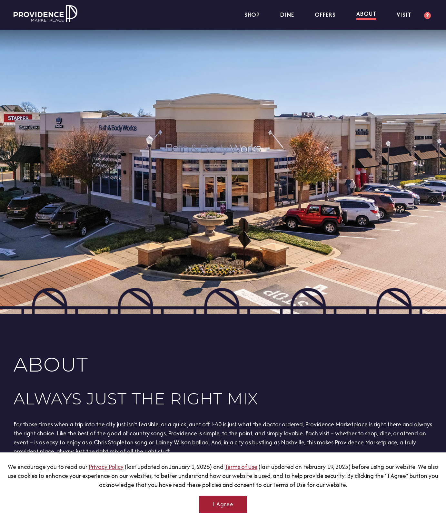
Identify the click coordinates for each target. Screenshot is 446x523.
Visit (403, 14)
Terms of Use (241, 466)
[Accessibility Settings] (427, 15)
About (365, 13)
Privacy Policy (106, 466)
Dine (286, 14)
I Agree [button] (223, 504)
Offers (324, 14)
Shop (251, 14)
